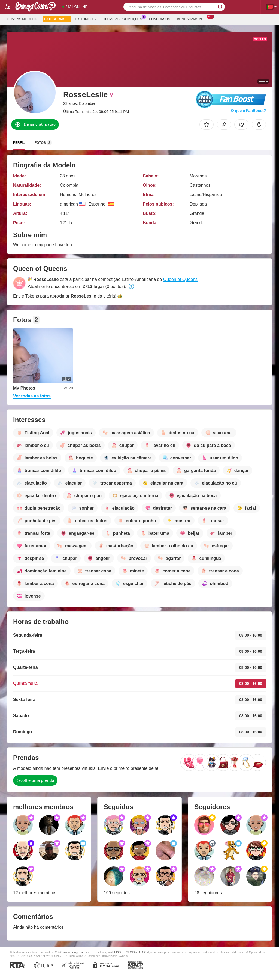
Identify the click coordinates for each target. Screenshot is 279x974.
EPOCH (119, 952)
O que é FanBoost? (248, 110)
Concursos (159, 19)
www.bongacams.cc (77, 952)
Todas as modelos (21, 19)
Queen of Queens (180, 279)
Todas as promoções (124, 18)
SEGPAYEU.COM (137, 952)
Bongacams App (192, 18)
